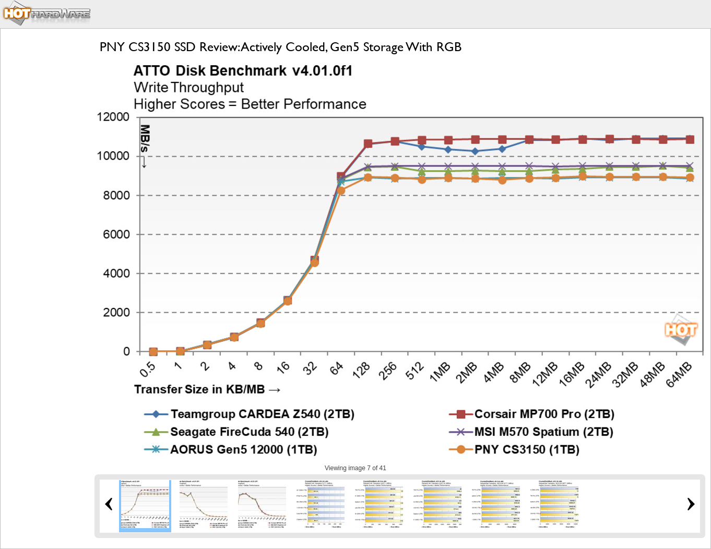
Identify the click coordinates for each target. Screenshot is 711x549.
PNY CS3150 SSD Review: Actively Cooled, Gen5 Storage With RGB (280, 46)
